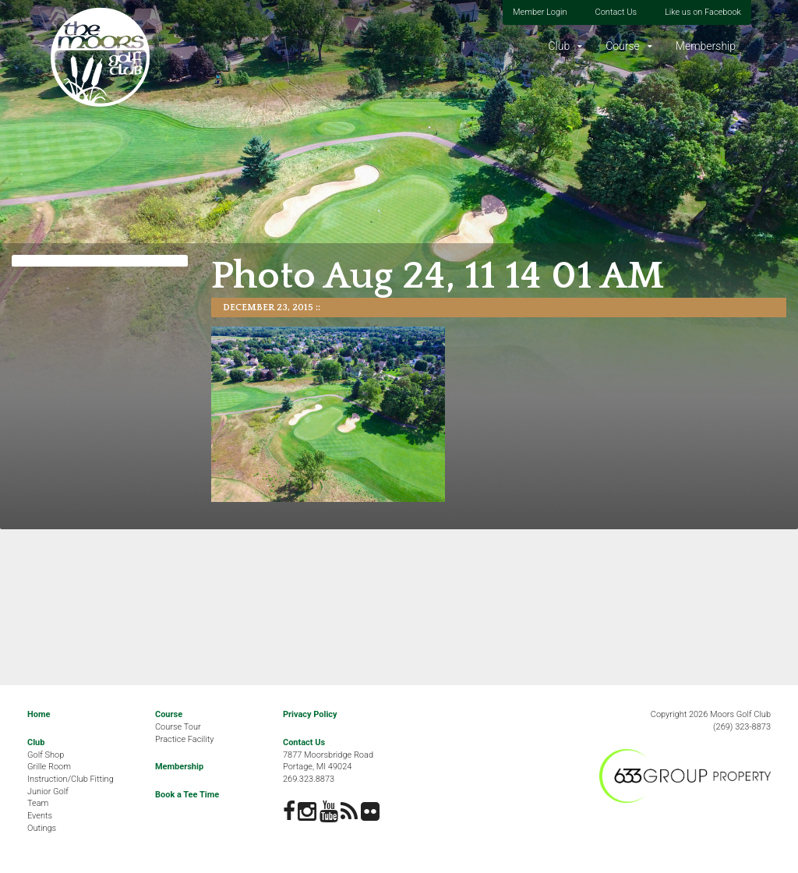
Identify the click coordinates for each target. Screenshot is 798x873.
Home (38, 714)
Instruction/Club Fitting (70, 779)
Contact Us (616, 12)
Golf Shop (45, 755)
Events (39, 816)
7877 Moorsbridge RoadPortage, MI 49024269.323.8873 (328, 767)
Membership (706, 46)
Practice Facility (184, 739)
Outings (41, 828)
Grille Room (49, 767)
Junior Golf (48, 791)
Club (559, 46)
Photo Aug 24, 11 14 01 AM (437, 276)
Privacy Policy (310, 714)
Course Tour (178, 727)
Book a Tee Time (187, 795)
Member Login (540, 12)
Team (37, 803)
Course (623, 46)
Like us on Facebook (703, 12)
